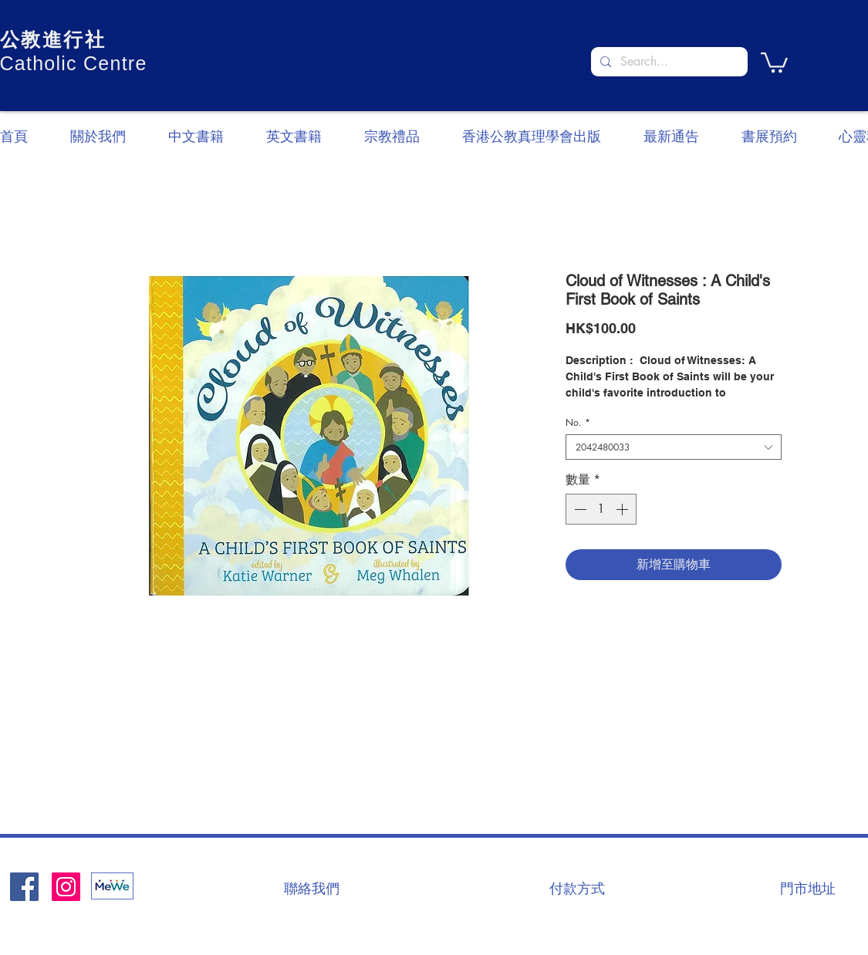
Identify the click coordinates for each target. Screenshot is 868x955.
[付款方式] (577, 887)
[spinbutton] (601, 509)
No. (578, 422)
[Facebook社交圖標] (24, 886)
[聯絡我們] (311, 887)
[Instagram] (66, 886)
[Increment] (623, 509)
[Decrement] (578, 509)
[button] (774, 61)
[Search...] (667, 61)
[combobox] (674, 447)
